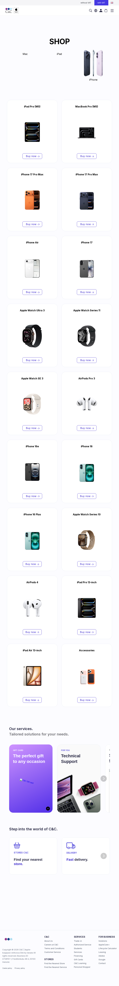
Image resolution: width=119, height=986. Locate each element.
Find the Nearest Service (55, 967)
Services (78, 952)
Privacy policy (20, 968)
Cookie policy (7, 968)
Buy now (32, 156)
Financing (78, 956)
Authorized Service (82, 945)
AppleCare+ (104, 945)
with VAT (101, 3)
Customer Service (52, 952)
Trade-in (78, 941)
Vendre (30, 953)
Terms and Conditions (54, 948)
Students (78, 948)
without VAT (86, 3)
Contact (102, 963)
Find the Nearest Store (54, 963)
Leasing (102, 952)
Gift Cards (78, 959)
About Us (48, 941)
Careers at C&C (51, 945)
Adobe (102, 956)
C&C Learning (80, 963)
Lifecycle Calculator (108, 948)
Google (102, 959)
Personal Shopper (82, 967)
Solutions (103, 941)
